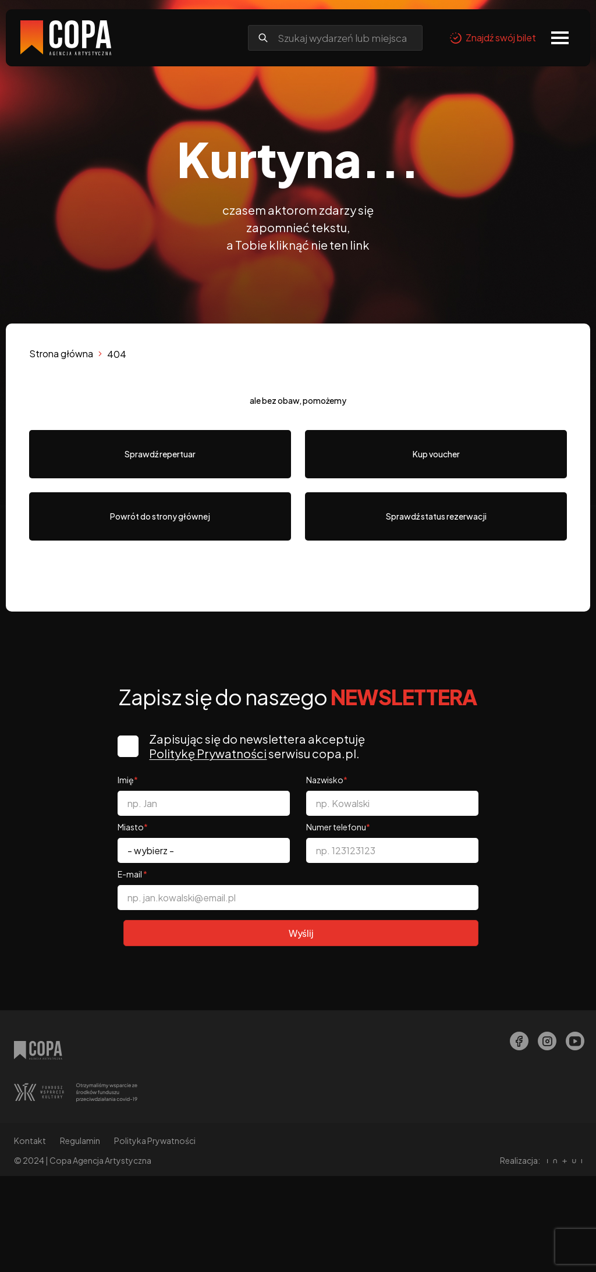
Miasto (133, 827)
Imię (128, 779)
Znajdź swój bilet (492, 37)
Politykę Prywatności (210, 753)
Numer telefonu (338, 827)
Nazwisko (326, 779)
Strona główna (61, 353)
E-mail (132, 874)
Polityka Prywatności (155, 1140)
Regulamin (80, 1140)
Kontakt (30, 1140)
